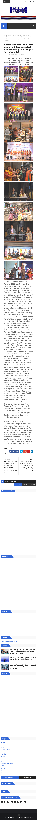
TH (22, 35)
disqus (25, 485)
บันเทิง (3, 757)
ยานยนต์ (3, 752)
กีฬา (2, 761)
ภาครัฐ (3, 768)
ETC (3, 787)
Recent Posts (9, 778)
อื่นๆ (2, 771)
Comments (27, 778)
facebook (32, 485)
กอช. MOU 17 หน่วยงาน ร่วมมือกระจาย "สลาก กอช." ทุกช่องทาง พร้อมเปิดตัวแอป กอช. (23, 658)
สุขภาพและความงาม (7, 764)
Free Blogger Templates (26, 818)
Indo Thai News (16, 35)
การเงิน (3, 759)
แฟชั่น (3, 766)
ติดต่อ (2, 773)
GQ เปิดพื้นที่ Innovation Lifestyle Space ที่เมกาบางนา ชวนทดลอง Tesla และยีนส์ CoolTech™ (23, 667)
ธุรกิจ (9, 35)
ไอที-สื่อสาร (4, 754)
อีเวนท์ (3, 748)
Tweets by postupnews (9, 641)
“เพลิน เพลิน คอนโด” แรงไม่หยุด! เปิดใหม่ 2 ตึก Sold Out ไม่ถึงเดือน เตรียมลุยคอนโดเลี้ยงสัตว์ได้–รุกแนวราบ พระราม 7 (23, 651)
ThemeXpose (14, 818)
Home (5, 35)
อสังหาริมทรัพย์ (5, 750)
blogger (18, 485)
